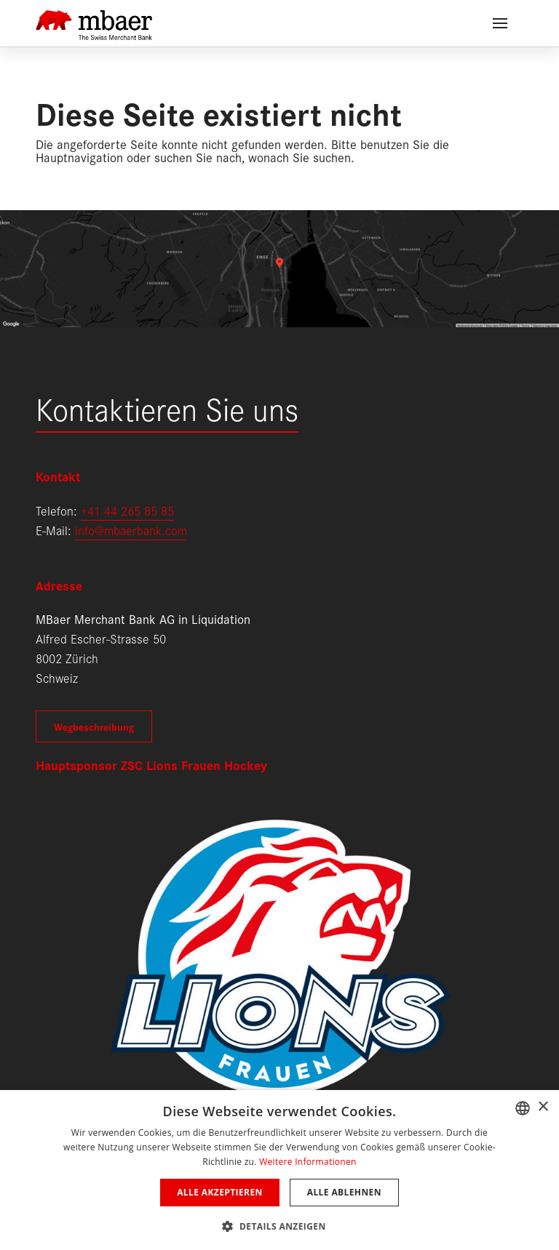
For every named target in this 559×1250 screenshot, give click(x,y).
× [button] (542, 1107)
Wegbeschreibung (94, 726)
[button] (279, 1225)
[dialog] (279, 1170)
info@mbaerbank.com (131, 530)
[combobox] (522, 1108)
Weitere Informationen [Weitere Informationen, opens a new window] (308, 1161)
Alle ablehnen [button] (344, 1192)
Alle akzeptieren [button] (220, 1192)
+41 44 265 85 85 (127, 510)
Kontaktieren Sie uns (167, 407)
